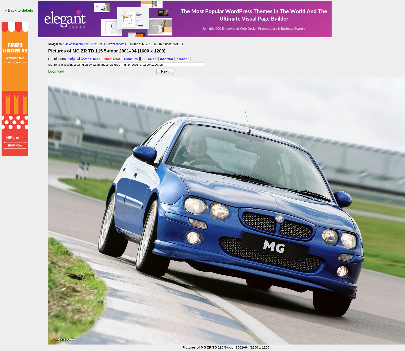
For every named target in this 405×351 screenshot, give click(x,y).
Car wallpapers (73, 44)
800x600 (166, 59)
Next (164, 71)
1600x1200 (111, 59)
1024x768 (149, 59)
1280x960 (130, 59)
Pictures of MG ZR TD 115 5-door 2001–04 (155, 44)
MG (88, 44)
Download (56, 71)
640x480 (183, 59)
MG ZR (98, 44)
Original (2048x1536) (84, 59)
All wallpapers (115, 44)
